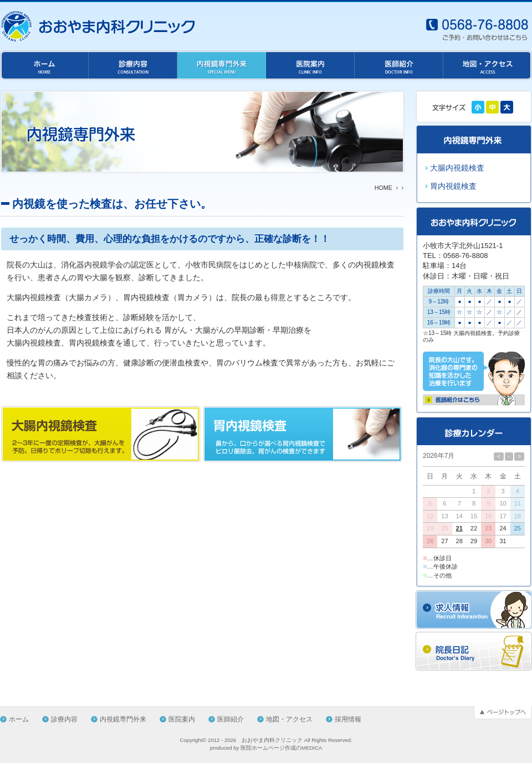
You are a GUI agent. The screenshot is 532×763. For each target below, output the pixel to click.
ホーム (19, 719)
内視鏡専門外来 (123, 719)
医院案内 (181, 719)
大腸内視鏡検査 (457, 167)
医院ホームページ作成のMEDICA (281, 748)
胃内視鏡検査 (453, 186)
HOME (383, 187)
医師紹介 (230, 719)
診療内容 (64, 719)
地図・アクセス (289, 719)
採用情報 (348, 719)
